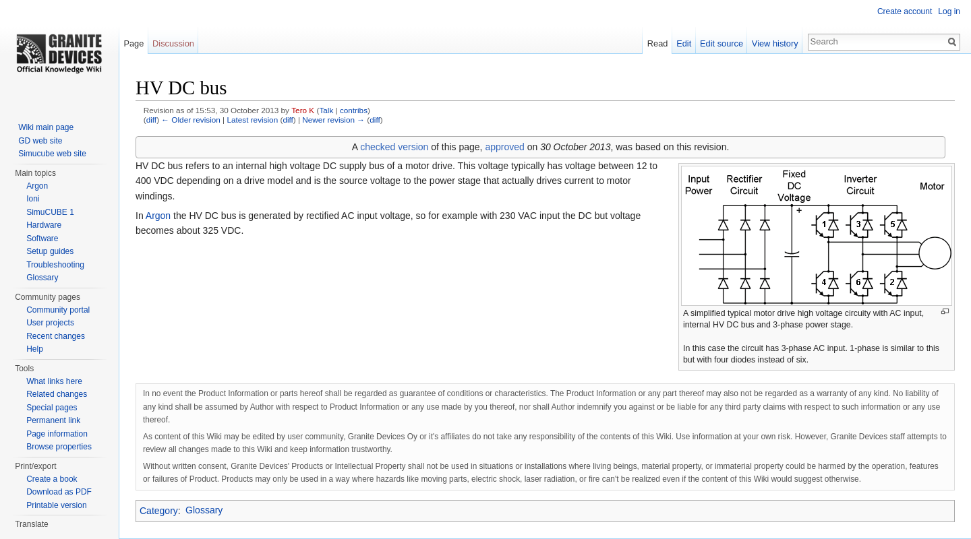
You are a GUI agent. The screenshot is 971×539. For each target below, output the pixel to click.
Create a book (51, 479)
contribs (353, 110)
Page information (57, 434)
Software (42, 238)
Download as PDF (59, 492)
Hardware (43, 225)
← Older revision (190, 119)
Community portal (58, 310)
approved (504, 146)
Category (159, 510)
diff (151, 119)
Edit (683, 43)
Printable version (56, 505)
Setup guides (49, 251)
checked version (394, 146)
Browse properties (59, 446)
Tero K (302, 110)
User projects (50, 322)
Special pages (51, 407)
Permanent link (53, 420)
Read (657, 43)
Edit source (721, 43)
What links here (54, 381)
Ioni (32, 198)
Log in (949, 11)
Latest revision (252, 119)
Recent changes (55, 336)
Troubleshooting (55, 265)
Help (34, 349)
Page (133, 43)
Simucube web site (52, 153)
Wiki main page (45, 127)
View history (775, 43)
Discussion (173, 43)
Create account (904, 11)
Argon (158, 215)
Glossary (204, 510)
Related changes (56, 394)
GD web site (40, 141)
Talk (326, 110)
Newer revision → (333, 119)
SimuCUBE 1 (50, 212)
